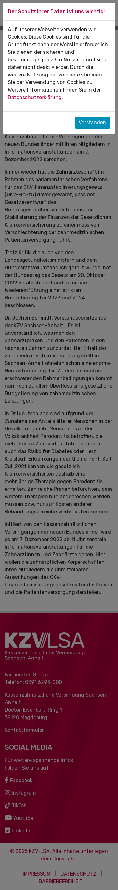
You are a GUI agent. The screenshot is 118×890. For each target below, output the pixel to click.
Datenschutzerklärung (35, 97)
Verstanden (92, 123)
